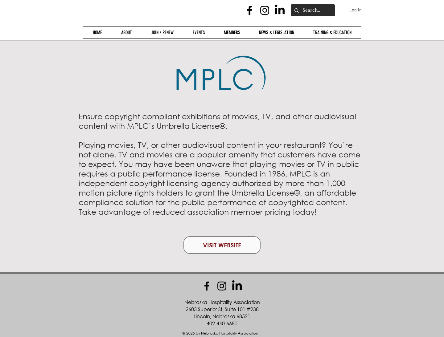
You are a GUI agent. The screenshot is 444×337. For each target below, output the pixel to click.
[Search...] (312, 10)
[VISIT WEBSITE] (222, 245)
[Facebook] (250, 10)
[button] (127, 32)
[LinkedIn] (280, 10)
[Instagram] (265, 10)
